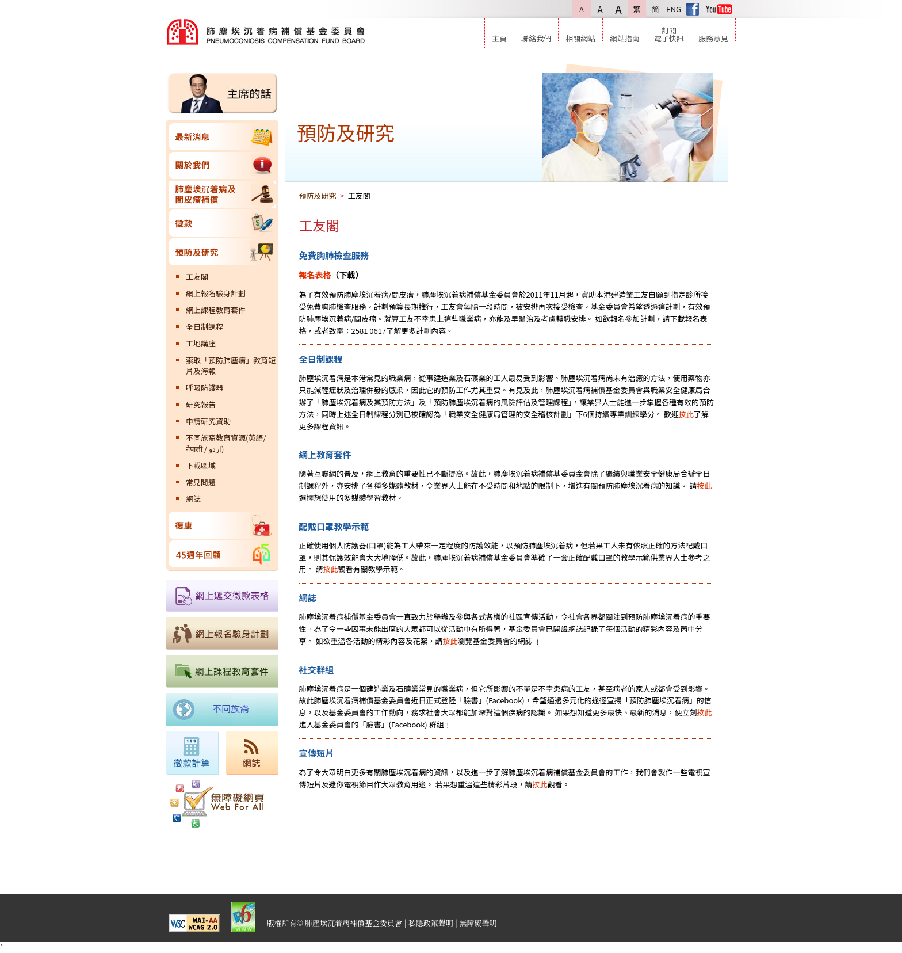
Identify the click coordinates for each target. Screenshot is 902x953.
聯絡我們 (536, 38)
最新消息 (222, 136)
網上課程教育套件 (216, 309)
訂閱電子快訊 (669, 34)
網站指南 (625, 38)
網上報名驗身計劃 (216, 293)
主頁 (499, 38)
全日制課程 (204, 326)
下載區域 (201, 465)
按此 (686, 414)
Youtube (719, 9)
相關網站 (580, 38)
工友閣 (197, 276)
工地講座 (201, 343)
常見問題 (201, 481)
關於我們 (222, 165)
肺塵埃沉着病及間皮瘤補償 (222, 194)
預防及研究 (222, 251)
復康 (222, 525)
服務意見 (713, 38)
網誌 (193, 498)
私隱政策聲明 (430, 922)
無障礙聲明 (478, 922)
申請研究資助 (208, 420)
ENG (673, 8)
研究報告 (201, 404)
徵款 (222, 223)
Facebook (692, 9)
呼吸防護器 (204, 387)
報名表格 (315, 274)
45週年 (222, 553)
